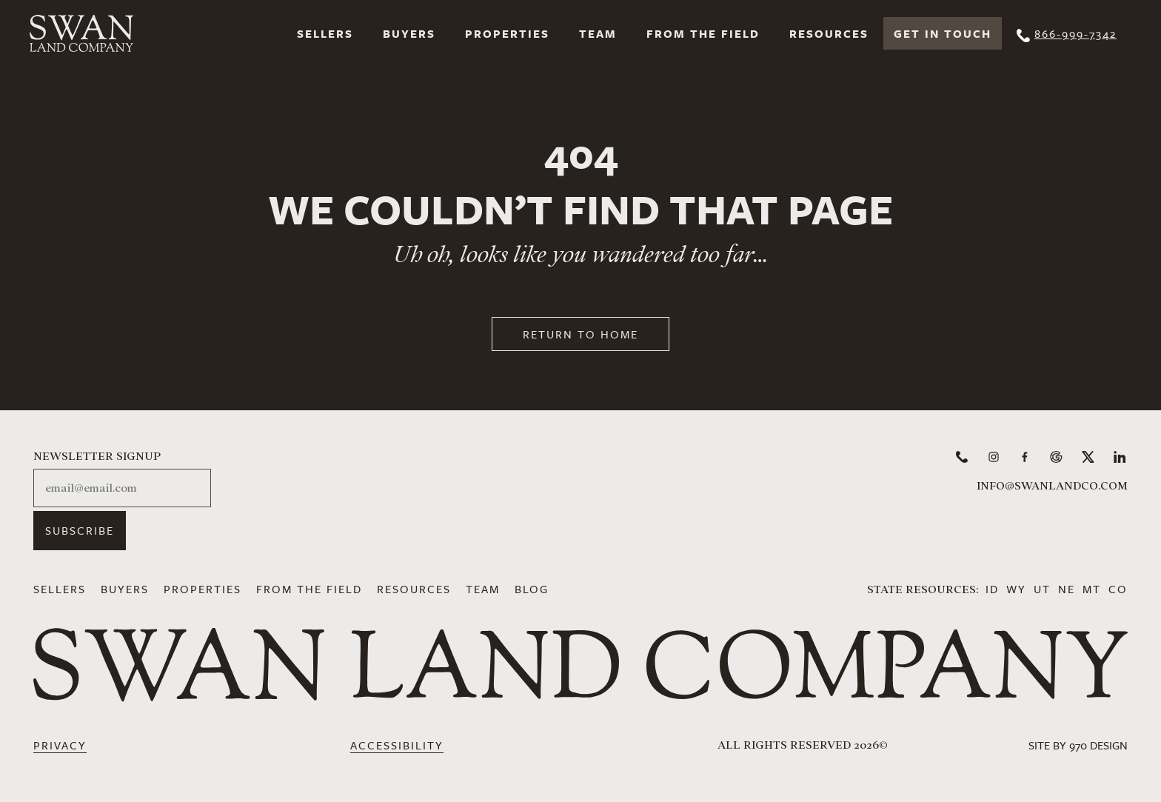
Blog (532, 589)
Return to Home (580, 334)
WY (1016, 589)
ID (992, 589)
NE (1066, 589)
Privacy (60, 745)
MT (1092, 589)
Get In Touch (942, 33)
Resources (829, 33)
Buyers (409, 33)
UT (1042, 589)
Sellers (325, 33)
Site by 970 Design (1078, 745)
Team (598, 33)
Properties (507, 33)
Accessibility (397, 745)
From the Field (703, 33)
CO (1118, 589)
